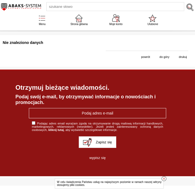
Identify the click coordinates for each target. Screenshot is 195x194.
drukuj (183, 56)
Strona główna (79, 24)
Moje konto (115, 24)
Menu (42, 24)
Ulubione (153, 24)
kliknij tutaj (56, 129)
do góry (164, 56)
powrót (145, 56)
